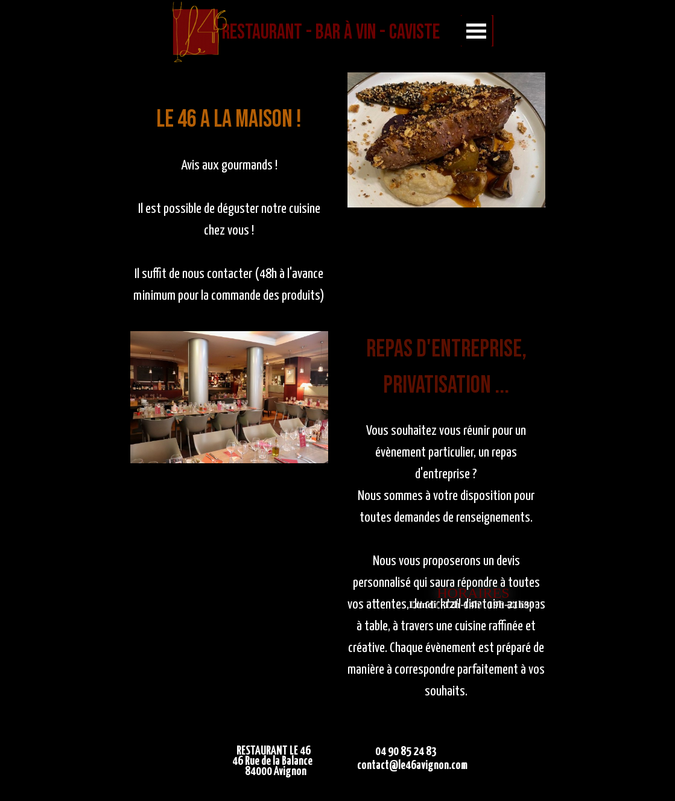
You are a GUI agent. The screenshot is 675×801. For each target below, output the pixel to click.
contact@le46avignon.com (412, 765)
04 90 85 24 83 (406, 752)
